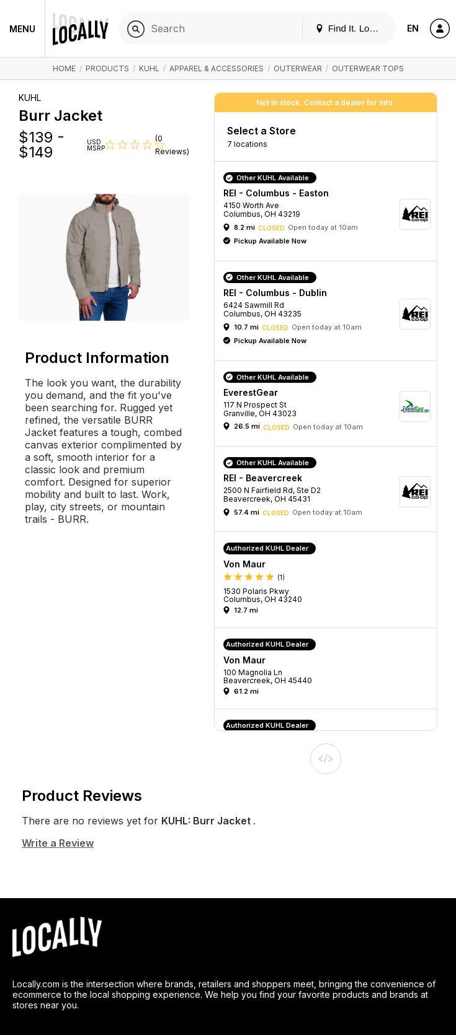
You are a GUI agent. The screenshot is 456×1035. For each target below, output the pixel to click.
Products (107, 68)
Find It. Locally (351, 28)
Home (64, 68)
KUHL (149, 68)
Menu (22, 29)
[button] (330, 214)
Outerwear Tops (368, 68)
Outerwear (298, 68)
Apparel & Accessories (216, 68)
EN (413, 28)
